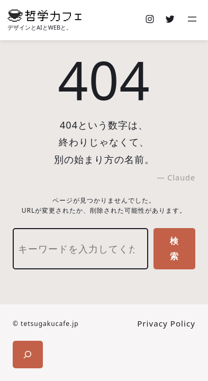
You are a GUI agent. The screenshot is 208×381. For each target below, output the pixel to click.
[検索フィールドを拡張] (28, 354)
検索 (174, 248)
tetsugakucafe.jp (50, 323)
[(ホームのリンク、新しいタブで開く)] (44, 16)
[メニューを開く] (193, 20)
